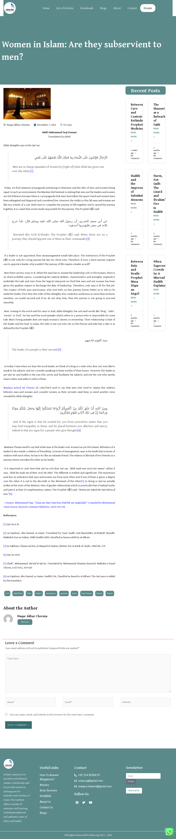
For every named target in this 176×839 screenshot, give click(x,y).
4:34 (7, 593)
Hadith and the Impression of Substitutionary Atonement (141, 188)
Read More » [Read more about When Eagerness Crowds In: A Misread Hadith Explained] (156, 295)
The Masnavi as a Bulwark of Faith (159, 114)
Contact (132, 8)
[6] (10, 494)
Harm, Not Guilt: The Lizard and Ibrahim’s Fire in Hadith (160, 194)
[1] (31, 171)
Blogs (103, 8)
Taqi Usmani (86, 593)
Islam (29, 593)
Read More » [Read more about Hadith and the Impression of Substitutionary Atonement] (134, 208)
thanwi (99, 593)
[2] (88, 239)
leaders (39, 593)
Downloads (86, 8)
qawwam (64, 593)
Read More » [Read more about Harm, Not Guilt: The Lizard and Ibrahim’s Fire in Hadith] (156, 220)
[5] (82, 481)
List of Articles (64, 8)
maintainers (51, 593)
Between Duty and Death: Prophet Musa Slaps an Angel (137, 278)
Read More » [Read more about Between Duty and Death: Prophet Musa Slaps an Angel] (134, 303)
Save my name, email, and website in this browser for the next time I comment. (52, 714)
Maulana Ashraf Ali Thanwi (19, 387)
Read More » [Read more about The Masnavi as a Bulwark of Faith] (156, 133)
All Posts (25, 622)
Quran (74, 593)
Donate (148, 8)
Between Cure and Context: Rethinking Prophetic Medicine (138, 116)
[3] (59, 349)
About (117, 8)
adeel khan (18, 593)
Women (110, 593)
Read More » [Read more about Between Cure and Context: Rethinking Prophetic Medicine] (134, 137)
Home (46, 8)
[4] (79, 430)
